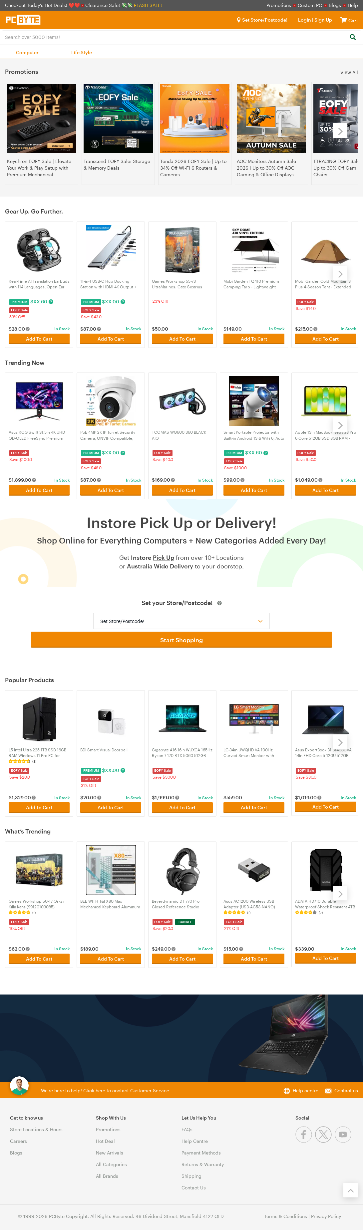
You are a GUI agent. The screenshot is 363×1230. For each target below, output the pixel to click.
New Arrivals (109, 1150)
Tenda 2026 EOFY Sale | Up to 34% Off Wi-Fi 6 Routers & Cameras (193, 167)
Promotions (278, 5)
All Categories (111, 1161)
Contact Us (194, 1184)
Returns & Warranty (203, 1161)
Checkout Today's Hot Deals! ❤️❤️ (43, 5)
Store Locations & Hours (36, 1126)
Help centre (305, 1087)
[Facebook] (305, 1138)
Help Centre (195, 1138)
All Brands (107, 1173)
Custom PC (310, 5)
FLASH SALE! (148, 5)
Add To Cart (39, 338)
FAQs (187, 1126)
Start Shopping (181, 638)
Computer (27, 52)
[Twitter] (325, 1138)
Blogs (335, 5)
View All (349, 72)
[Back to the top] (350, 1187)
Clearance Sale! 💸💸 (109, 5)
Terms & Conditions (285, 1213)
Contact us (346, 1087)
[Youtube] (344, 1138)
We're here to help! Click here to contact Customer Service (105, 1087)
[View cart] (343, 20)
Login (304, 20)
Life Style (81, 52)
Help (353, 5)
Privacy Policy (326, 1213)
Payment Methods (201, 1150)
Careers (18, 1138)
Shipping (191, 1173)
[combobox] (181, 36)
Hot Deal (105, 1138)
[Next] (340, 130)
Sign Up (322, 20)
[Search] (352, 37)
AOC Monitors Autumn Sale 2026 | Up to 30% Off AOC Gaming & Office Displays (266, 167)
